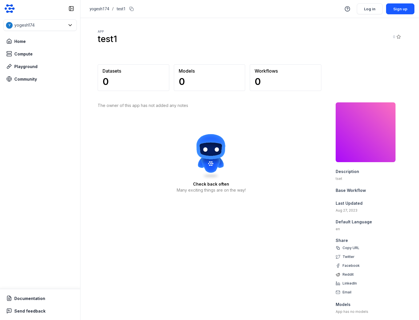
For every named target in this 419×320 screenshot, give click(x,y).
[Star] (398, 37)
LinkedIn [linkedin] (350, 283)
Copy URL (351, 248)
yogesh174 (99, 9)
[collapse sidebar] (71, 8)
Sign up (399, 8)
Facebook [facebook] (351, 265)
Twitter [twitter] (349, 257)
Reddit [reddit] (348, 274)
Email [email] (347, 292)
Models (343, 304)
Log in (368, 8)
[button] (40, 25)
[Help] (345, 9)
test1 (121, 9)
